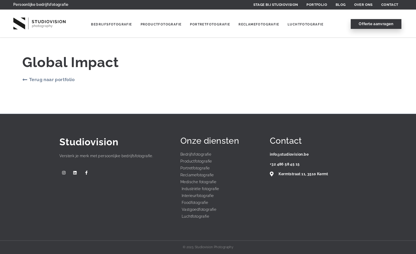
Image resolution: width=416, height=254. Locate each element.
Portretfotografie (210, 24)
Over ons (363, 5)
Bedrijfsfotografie (111, 24)
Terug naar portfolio (52, 79)
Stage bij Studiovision (275, 5)
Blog (341, 5)
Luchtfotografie (305, 24)
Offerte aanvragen (376, 24)
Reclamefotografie (259, 24)
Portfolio (316, 5)
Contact (389, 5)
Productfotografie (161, 24)
